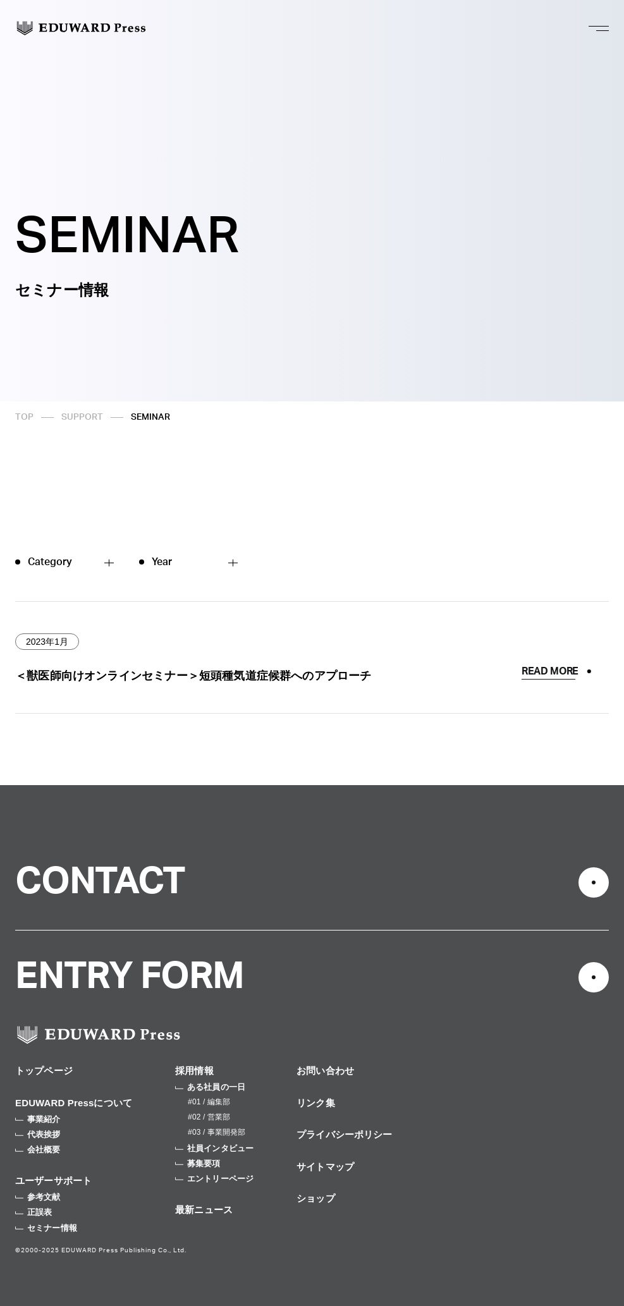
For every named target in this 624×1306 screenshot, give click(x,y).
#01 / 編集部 (209, 1101)
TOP (24, 417)
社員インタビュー (214, 1148)
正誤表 (33, 1212)
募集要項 (198, 1163)
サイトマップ (325, 1166)
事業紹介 (38, 1119)
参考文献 (38, 1197)
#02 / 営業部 (209, 1117)
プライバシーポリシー (345, 1134)
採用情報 (194, 1070)
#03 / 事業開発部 (216, 1132)
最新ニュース (204, 1209)
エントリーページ (214, 1178)
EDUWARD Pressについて (73, 1102)
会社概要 (38, 1149)
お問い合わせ (325, 1070)
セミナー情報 (46, 1228)
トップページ (44, 1070)
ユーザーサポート (53, 1180)
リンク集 (316, 1102)
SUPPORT (82, 417)
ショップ (316, 1198)
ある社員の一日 (210, 1087)
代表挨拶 (38, 1134)
